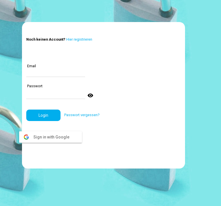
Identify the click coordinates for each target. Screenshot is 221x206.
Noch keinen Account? (45, 39)
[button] (43, 115)
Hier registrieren (79, 39)
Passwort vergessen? (81, 115)
